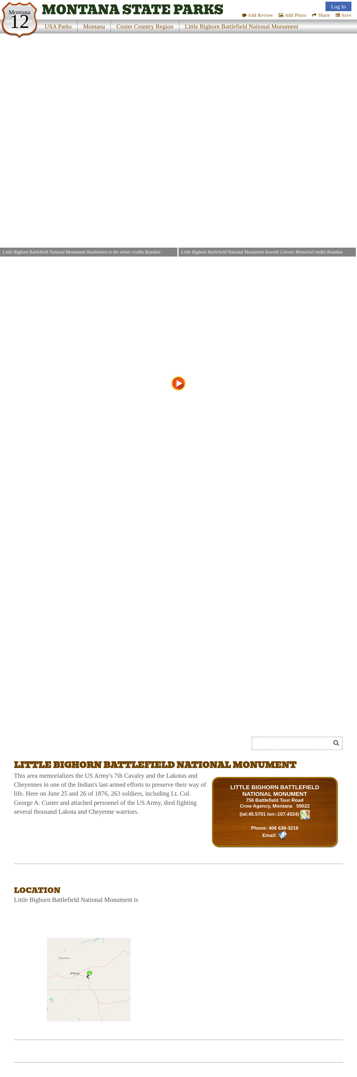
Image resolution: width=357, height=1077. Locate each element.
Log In (338, 6)
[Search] (293, 743)
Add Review (257, 15)
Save (343, 15)
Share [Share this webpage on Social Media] (321, 15)
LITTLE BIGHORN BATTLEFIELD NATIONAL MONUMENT (274, 790)
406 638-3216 (283, 828)
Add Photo (293, 15)
